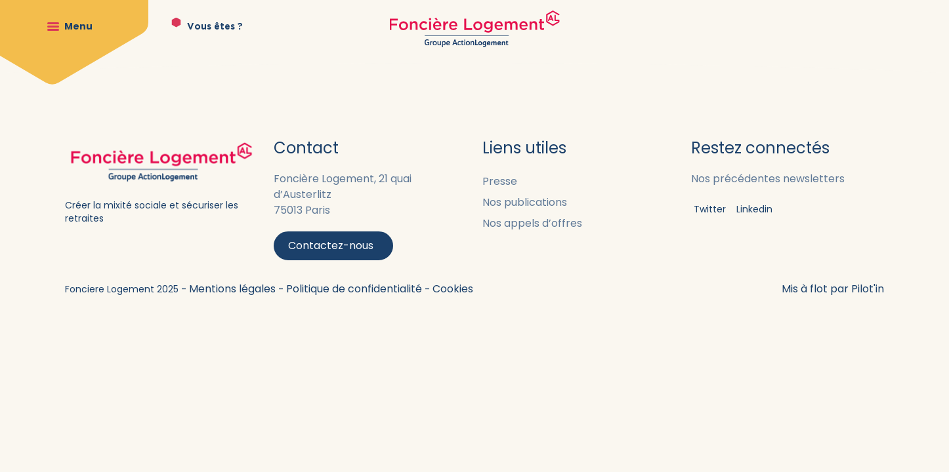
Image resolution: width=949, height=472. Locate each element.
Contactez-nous (330, 245)
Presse (499, 181)
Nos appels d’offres (532, 223)
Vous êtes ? (215, 27)
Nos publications (524, 202)
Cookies (452, 288)
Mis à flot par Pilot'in (833, 288)
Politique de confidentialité (355, 288)
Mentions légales (233, 288)
